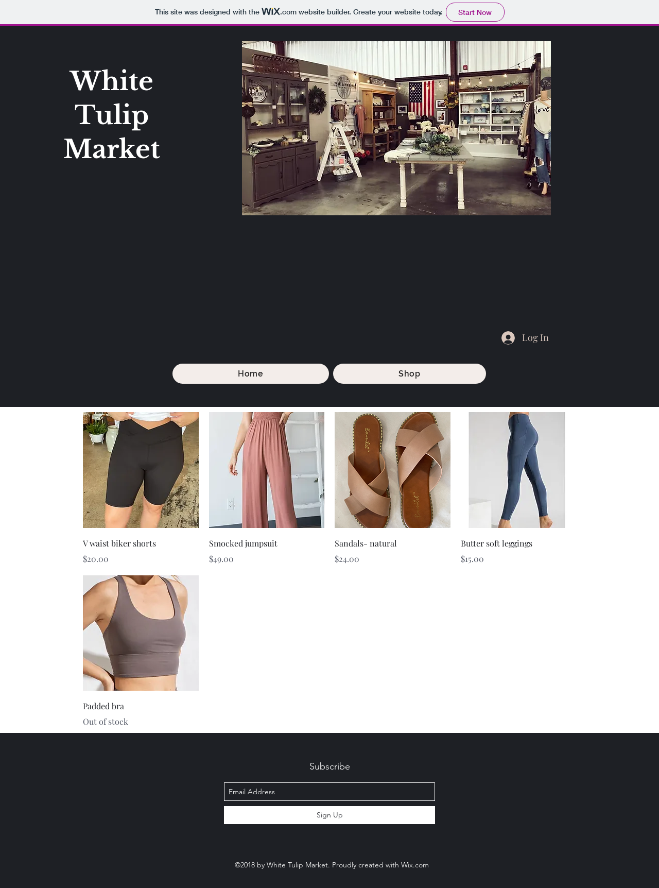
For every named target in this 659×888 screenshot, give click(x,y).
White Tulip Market (111, 115)
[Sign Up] (329, 815)
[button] (409, 374)
